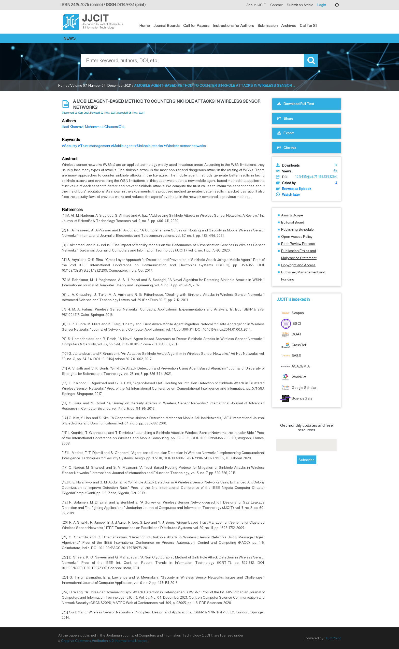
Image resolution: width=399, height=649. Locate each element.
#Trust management (94, 146)
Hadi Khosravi (72, 127)
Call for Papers (196, 25)
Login (321, 5)
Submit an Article (300, 5)
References (72, 209)
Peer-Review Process (298, 244)
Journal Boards (166, 25)
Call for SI (308, 25)
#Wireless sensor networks (185, 146)
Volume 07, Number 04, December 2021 (100, 85)
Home (144, 25)
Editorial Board (292, 222)
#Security (69, 146)
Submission (268, 25)
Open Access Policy (296, 236)
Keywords (71, 139)
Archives (288, 25)
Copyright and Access (298, 265)
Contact (276, 5)
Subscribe (306, 460)
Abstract (70, 158)
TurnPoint (333, 638)
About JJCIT (256, 5)
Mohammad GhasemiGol (104, 127)
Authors (69, 121)
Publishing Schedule (297, 229)
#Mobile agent (122, 146)
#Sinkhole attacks (148, 146)
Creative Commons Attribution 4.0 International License (104, 641)
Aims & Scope (292, 215)
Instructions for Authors (233, 25)
